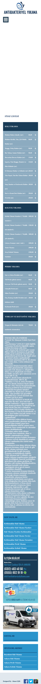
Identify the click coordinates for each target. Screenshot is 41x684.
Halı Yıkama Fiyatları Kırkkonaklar (17, 532)
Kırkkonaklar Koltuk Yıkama (15, 548)
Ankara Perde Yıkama (12, 663)
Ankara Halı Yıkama (12, 659)
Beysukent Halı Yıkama (13, 655)
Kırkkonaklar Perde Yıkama (15, 544)
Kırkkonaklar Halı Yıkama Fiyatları (17, 528)
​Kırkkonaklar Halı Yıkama (14, 524)
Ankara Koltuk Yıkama (13, 667)
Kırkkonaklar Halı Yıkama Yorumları (18, 540)
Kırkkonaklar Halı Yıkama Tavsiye (17, 536)
